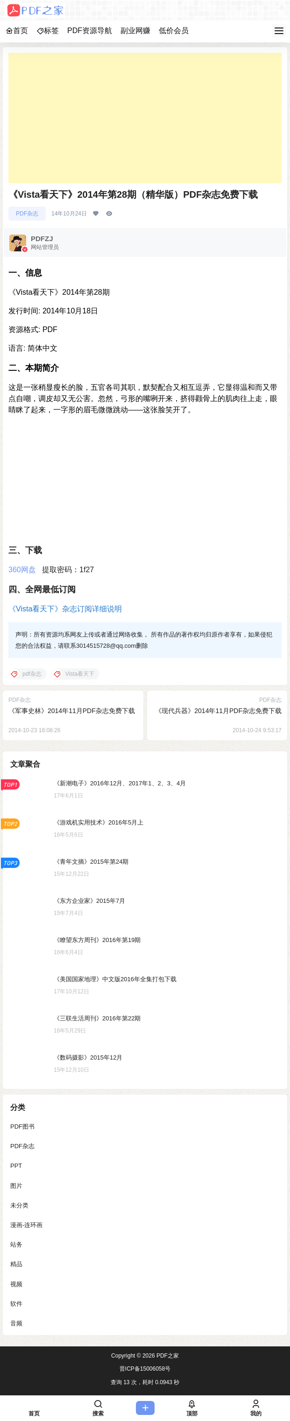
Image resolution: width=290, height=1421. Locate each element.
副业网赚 (135, 31)
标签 (47, 31)
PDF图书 (22, 1126)
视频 (16, 1283)
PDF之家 (167, 1355)
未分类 (19, 1204)
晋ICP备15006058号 (145, 1369)
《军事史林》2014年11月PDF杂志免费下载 (71, 710)
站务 (16, 1244)
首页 (17, 31)
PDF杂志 (27, 213)
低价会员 (174, 31)
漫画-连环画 (26, 1224)
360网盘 (22, 570)
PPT (16, 1165)
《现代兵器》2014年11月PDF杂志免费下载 (218, 710)
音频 (16, 1322)
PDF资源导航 (89, 31)
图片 (16, 1185)
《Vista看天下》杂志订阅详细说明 (65, 609)
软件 (16, 1303)
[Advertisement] (145, 118)
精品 (16, 1264)
